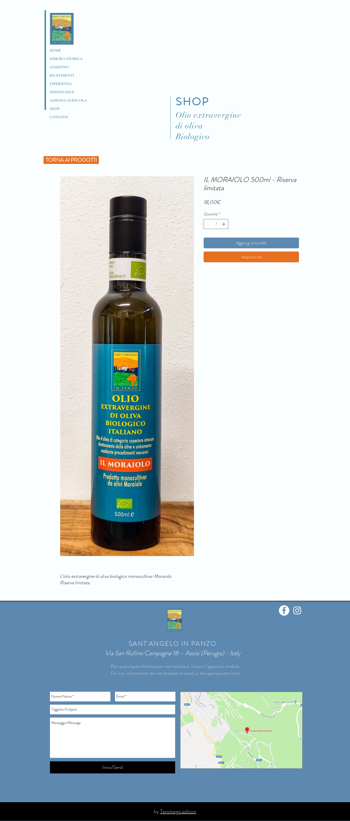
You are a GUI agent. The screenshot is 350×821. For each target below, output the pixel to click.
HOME (55, 50)
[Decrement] (207, 224)
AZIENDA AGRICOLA (68, 100)
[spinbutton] (216, 224)
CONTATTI (59, 117)
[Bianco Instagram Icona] (297, 610)
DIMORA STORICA (66, 58)
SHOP (55, 108)
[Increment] (224, 224)
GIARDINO (59, 67)
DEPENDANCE (62, 92)
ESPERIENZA (61, 83)
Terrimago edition (178, 811)
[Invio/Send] (112, 767)
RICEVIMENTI (62, 75)
